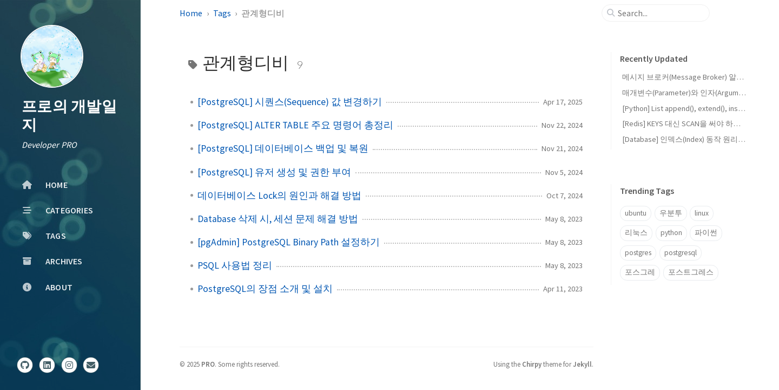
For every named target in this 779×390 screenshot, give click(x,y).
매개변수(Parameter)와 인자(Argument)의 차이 (699, 93)
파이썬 (706, 232)
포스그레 (640, 272)
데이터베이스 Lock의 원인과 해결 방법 (279, 196)
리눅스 (636, 232)
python (671, 232)
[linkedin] (47, 365)
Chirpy (532, 364)
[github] (24, 365)
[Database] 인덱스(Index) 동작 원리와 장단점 (696, 139)
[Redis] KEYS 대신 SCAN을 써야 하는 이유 (689, 123)
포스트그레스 (691, 272)
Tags (222, 13)
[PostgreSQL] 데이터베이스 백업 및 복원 (282, 148)
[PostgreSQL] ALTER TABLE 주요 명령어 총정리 (295, 125)
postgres (638, 252)
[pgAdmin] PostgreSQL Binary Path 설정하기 (288, 242)
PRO (208, 364)
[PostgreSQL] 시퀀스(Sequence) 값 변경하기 (289, 102)
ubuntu (635, 213)
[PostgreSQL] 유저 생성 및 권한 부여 (274, 172)
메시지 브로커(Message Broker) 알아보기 (690, 77)
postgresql (680, 252)
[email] (90, 365)
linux (702, 213)
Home (191, 13)
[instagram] (69, 365)
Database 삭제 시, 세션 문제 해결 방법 (277, 219)
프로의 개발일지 (69, 116)
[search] (660, 13)
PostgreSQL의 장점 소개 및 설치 (265, 289)
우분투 (670, 213)
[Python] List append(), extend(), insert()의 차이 (699, 108)
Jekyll (582, 364)
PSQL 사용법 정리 (234, 265)
